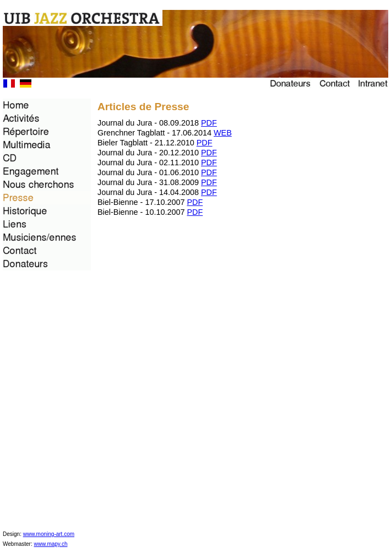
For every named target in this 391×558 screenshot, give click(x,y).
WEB (223, 132)
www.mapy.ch (51, 544)
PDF (209, 122)
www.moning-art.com (48, 534)
